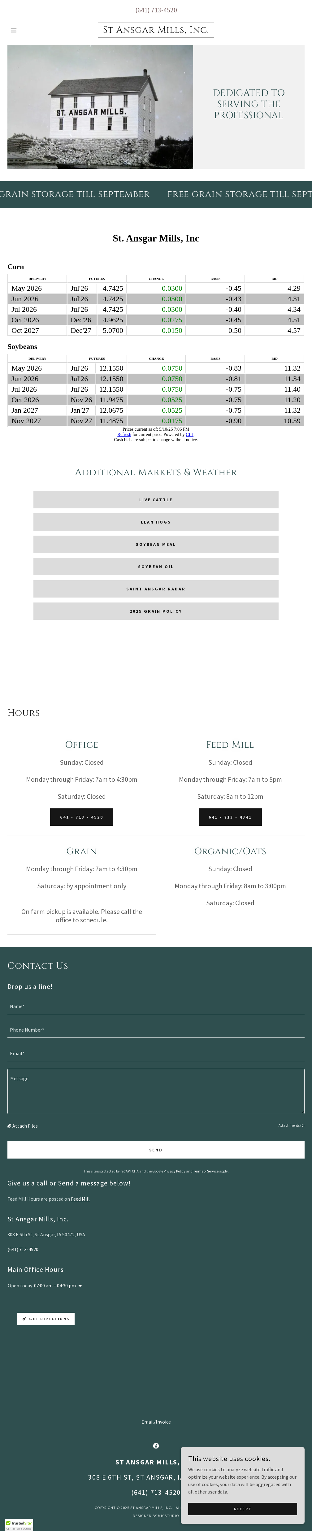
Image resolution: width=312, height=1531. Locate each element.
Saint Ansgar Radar (156, 589)
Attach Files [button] (25, 1126)
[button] (29, 30)
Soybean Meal (156, 544)
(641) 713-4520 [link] (156, 10)
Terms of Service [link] (206, 1171)
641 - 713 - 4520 (81, 817)
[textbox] (156, 1006)
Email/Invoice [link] (156, 1422)
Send (156, 1150)
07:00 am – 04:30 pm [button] (55, 1285)
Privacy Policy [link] (174, 1171)
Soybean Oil (156, 566)
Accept (243, 1509)
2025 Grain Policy (156, 611)
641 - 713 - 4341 (230, 817)
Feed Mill (80, 1199)
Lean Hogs (156, 522)
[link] (156, 31)
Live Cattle (156, 499)
